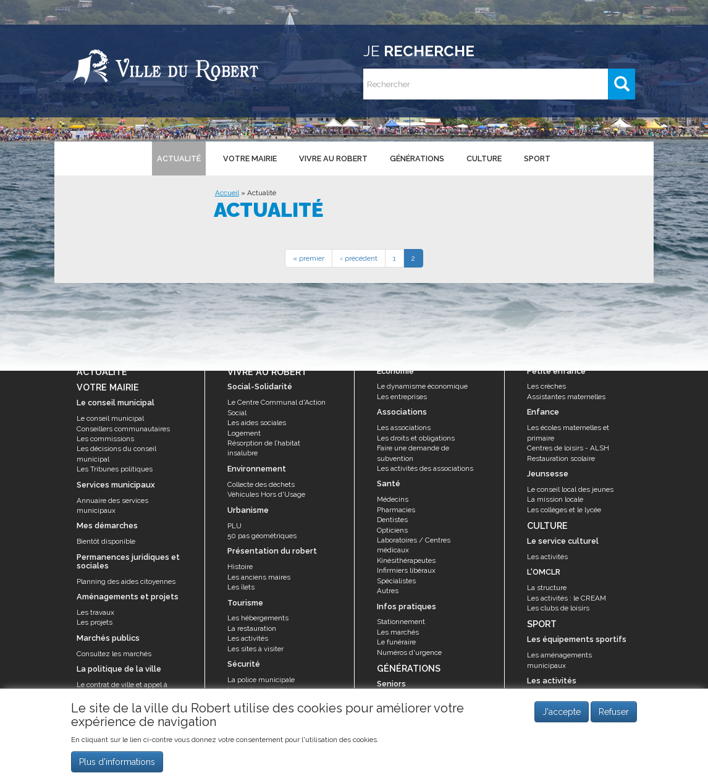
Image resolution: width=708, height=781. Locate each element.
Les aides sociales (256, 422)
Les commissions (105, 438)
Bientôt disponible (106, 541)
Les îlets (241, 587)
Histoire (240, 566)
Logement (244, 433)
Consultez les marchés (114, 653)
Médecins (392, 499)
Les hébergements (258, 618)
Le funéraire (396, 642)
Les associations (404, 427)
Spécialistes (396, 580)
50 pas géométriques (262, 535)
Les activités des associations (425, 468)
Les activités (247, 638)
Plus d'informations (117, 767)
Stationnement (401, 621)
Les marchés (398, 632)
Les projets (94, 622)
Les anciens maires (258, 577)
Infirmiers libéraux (406, 570)
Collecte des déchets (261, 484)
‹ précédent (358, 258)
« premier (308, 258)
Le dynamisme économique (422, 386)
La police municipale (261, 679)
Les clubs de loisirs (558, 608)
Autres (387, 590)
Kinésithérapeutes (406, 560)
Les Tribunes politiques (115, 469)
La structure (547, 587)
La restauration (251, 628)
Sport (537, 158)
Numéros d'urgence (409, 652)
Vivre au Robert (333, 158)
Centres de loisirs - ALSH (568, 448)
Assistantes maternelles (566, 396)
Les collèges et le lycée (564, 509)
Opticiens (392, 530)
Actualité (179, 158)
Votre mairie (250, 158)
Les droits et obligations (416, 438)
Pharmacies (396, 509)
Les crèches (546, 386)
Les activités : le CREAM (566, 598)
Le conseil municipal (110, 418)
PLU (234, 525)
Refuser (614, 717)
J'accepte (561, 717)
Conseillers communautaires (123, 428)
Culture (484, 158)
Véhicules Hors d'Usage (266, 494)
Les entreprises (402, 396)
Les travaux (95, 612)
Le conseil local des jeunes (570, 489)
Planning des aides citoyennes (126, 581)
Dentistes (392, 519)
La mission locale (555, 499)
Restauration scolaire (561, 458)
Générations (417, 158)
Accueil (227, 192)
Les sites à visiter (255, 648)
